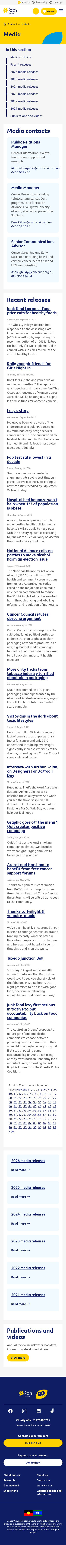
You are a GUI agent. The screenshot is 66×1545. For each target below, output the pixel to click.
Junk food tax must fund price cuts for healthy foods (31, 310)
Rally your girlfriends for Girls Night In (29, 365)
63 (25, 1114)
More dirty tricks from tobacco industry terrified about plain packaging (30, 673)
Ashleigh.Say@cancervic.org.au (32, 272)
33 (25, 1102)
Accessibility (39, 2)
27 (44, 1098)
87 (44, 1123)
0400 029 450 (20, 172)
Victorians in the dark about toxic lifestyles (32, 718)
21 (15, 1098)
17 (44, 1093)
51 (15, 1110)
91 (15, 1127)
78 (49, 1119)
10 (10, 1093)
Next (11, 1131)
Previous (21, 1089)
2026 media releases (28, 1160)
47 (44, 1106)
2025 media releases (28, 1187)
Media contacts (20, 57)
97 (44, 1127)
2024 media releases (28, 1214)
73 (25, 1119)
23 (25, 1098)
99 (54, 1127)
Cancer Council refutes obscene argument (27, 616)
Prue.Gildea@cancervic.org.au (31, 222)
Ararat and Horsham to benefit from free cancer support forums (29, 869)
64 (30, 1114)
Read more (18, 1170)
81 (15, 1123)
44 (30, 1106)
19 (54, 1093)
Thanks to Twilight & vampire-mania (26, 913)
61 (15, 1114)
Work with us (44, 1485)
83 (25, 1123)
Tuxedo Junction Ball (25, 958)
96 (39, 1127)
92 (20, 1127)
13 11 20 (36, 11)
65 (34, 1114)
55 (34, 1110)
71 (15, 1119)
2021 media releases (28, 1294)
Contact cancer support (33, 1436)
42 (20, 1106)
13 (25, 1093)
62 (20, 1114)
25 (34, 1098)
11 (15, 1093)
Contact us (43, 1480)
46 (39, 1106)
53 (25, 1110)
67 (44, 1114)
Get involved (11, 1485)
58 (49, 1110)
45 (34, 1106)
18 (49, 1093)
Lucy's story (18, 410)
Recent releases (20, 64)
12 (20, 1093)
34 (30, 1102)
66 (39, 1114)
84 (30, 1123)
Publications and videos (26, 116)
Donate (50, 11)
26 (39, 1098)
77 (44, 1119)
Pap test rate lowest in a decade (29, 459)
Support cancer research (33, 1455)
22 (20, 1098)
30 (10, 1102)
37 (44, 1102)
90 (10, 1127)
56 (39, 1110)
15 (34, 1093)
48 (49, 1106)
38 (49, 1102)
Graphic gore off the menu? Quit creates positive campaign (32, 826)
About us (24, 2)
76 (39, 1119)
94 (30, 1127)
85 (34, 1123)
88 (49, 1123)
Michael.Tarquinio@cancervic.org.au (35, 168)
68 (49, 1114)
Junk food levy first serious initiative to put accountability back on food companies (32, 1011)
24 (30, 1098)
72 (20, 1119)
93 (25, 1127)
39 (54, 1102)
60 (10, 1114)
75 (34, 1119)
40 (10, 1106)
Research (9, 1480)
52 (20, 1110)
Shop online (11, 1490)
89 (54, 1123)
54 (30, 1110)
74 (30, 1119)
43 (25, 1106)
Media (27, 24)
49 (54, 1106)
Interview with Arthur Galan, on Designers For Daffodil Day (32, 771)
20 (10, 1098)
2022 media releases (28, 1267)
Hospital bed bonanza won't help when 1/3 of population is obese (32, 504)
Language (55, 2)
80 (10, 1123)
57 (44, 1110)
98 (49, 1127)
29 (54, 1098)
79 (54, 1119)
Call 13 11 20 (33, 1443)
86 (39, 1123)
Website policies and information (49, 1492)
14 (30, 1093)
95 (34, 1127)
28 (49, 1098)
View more (18, 1358)
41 (15, 1106)
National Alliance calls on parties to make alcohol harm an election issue (30, 555)
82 (20, 1123)
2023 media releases (28, 1241)
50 (10, 1110)
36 (39, 1102)
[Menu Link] (60, 12)
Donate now (33, 1462)
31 (15, 1102)
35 (34, 1102)
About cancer (12, 1475)
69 (54, 1114)
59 (54, 1110)
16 (39, 1093)
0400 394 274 (20, 226)
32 (20, 1102)
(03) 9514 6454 (21, 276)
